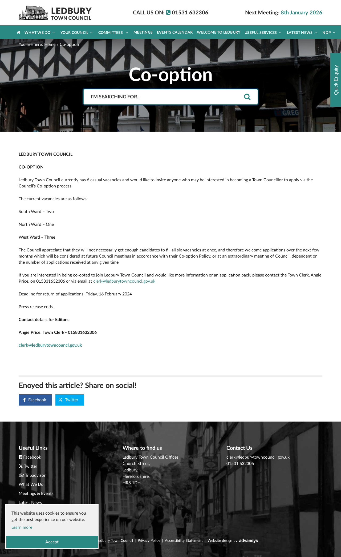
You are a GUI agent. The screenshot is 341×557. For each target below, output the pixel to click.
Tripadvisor (35, 475)
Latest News (302, 33)
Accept (52, 542)
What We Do (40, 33)
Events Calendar (175, 32)
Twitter (68, 400)
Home (49, 44)
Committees (113, 33)
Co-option (69, 44)
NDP (328, 33)
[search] (247, 97)
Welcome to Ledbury (218, 32)
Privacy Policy (149, 541)
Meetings (143, 32)
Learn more (21, 527)
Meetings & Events (36, 493)
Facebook (32, 400)
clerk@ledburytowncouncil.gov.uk (258, 457)
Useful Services (263, 33)
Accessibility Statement (184, 541)
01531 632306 (240, 464)
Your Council (76, 33)
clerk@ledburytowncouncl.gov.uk (124, 281)
